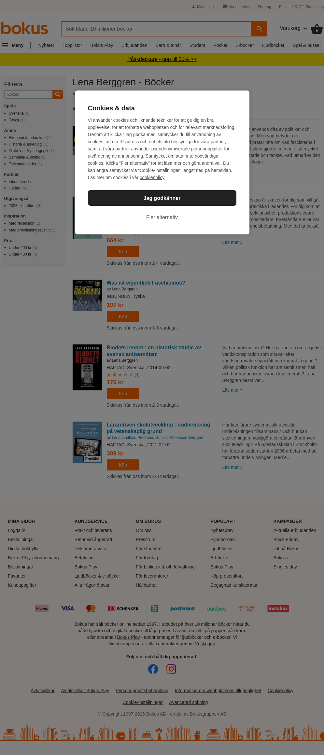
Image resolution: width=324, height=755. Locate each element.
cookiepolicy (152, 177)
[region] (162, 162)
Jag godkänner (162, 198)
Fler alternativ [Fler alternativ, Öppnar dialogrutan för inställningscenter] (162, 217)
